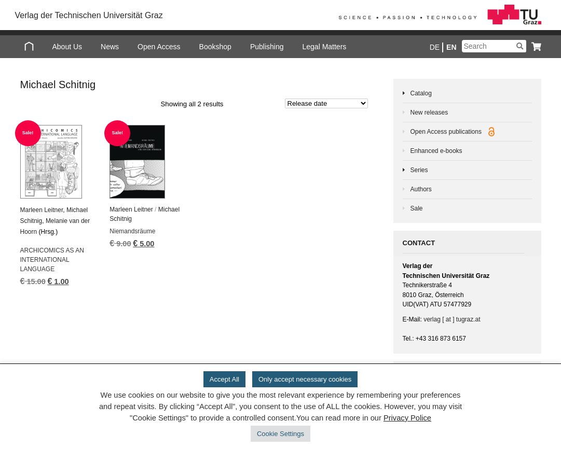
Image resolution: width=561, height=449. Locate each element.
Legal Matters (325, 47)
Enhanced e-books (436, 151)
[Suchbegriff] (494, 46)
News (110, 47)
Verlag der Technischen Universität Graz (89, 15)
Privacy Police (407, 418)
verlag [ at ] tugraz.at (451, 319)
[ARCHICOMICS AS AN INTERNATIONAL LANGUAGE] (58, 162)
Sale (417, 208)
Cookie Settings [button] (280, 434)
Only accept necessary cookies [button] (304, 379)
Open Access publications (453, 131)
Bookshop (215, 47)
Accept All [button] (224, 379)
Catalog (421, 93)
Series (419, 170)
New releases (429, 112)
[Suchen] (519, 46)
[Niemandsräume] (148, 162)
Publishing (267, 47)
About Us (67, 47)
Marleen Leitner (41, 210)
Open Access (159, 47)
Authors (421, 189)
